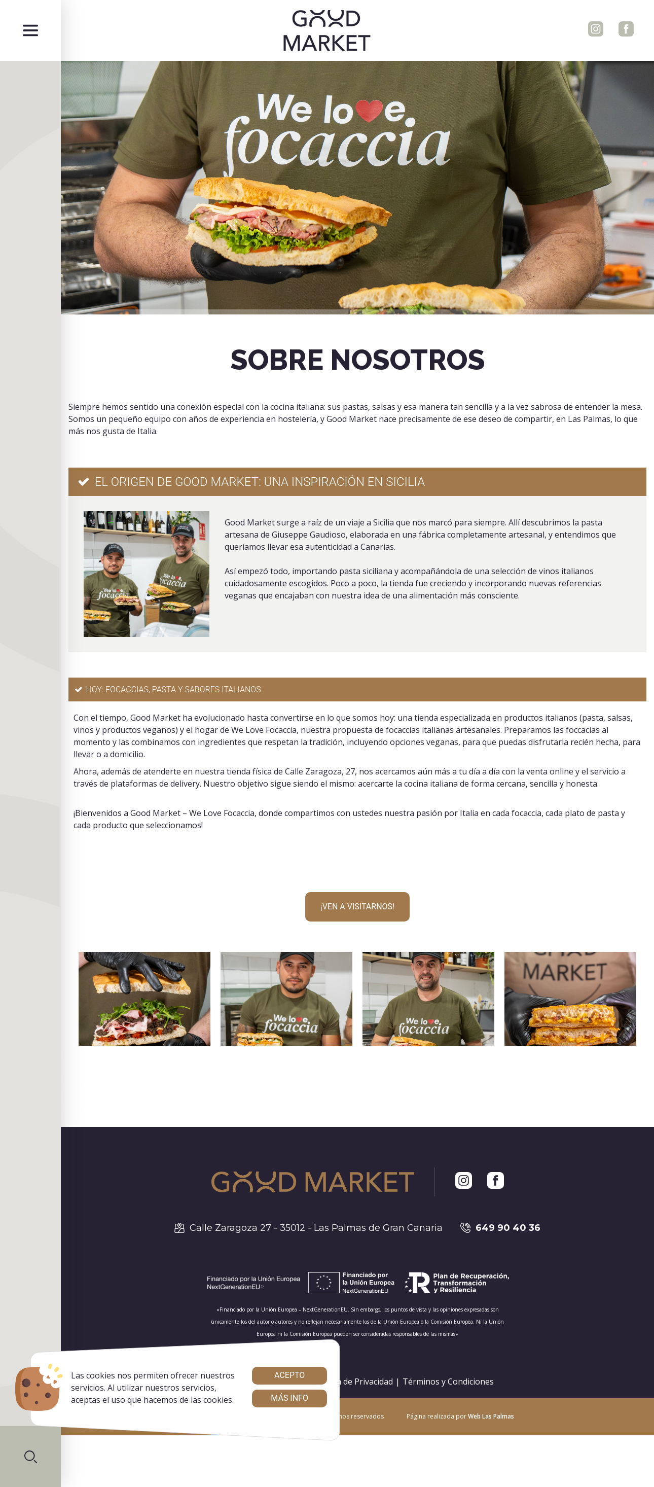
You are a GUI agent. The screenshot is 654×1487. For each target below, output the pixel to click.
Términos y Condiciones (448, 1381)
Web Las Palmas (491, 1416)
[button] (30, 1456)
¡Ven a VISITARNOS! (357, 906)
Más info (289, 1398)
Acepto (289, 1375)
